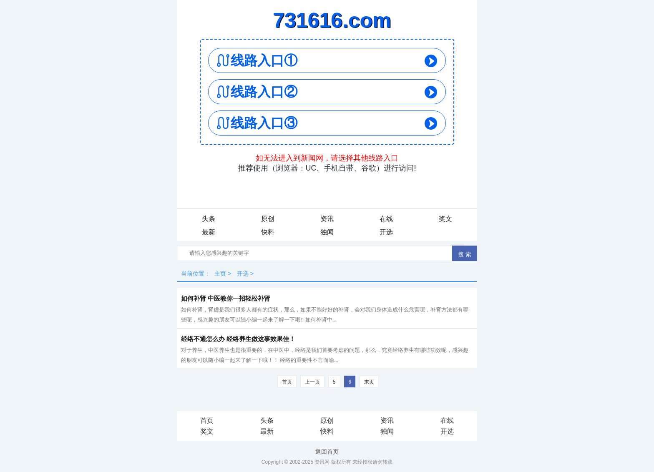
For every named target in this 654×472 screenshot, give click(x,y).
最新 (208, 232)
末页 (369, 382)
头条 (208, 218)
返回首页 (327, 451)
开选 (386, 232)
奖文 (445, 218)
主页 (220, 273)
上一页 (312, 382)
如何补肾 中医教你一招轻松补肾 (225, 298)
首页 (287, 382)
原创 (267, 218)
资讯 (327, 218)
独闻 (327, 232)
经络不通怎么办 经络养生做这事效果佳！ (238, 339)
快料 (267, 232)
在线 (386, 218)
